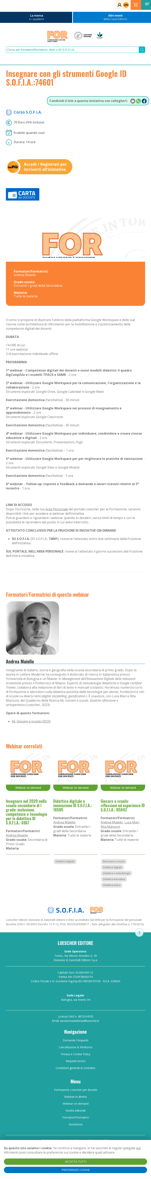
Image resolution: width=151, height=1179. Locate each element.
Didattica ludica (111, 885)
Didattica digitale (65, 861)
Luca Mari (131, 822)
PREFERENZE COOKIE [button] (76, 1170)
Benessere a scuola (114, 861)
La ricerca (36, 17)
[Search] (72, 50)
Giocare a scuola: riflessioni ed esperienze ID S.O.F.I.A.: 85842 (123, 805)
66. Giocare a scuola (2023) (31, 721)
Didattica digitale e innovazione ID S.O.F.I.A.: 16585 (72, 805)
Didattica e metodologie (116, 873)
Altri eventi (115, 17)
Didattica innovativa (114, 879)
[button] (147, 4)
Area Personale (56, 509)
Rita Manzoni (110, 826)
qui (138, 1148)
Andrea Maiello (20, 661)
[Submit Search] (142, 50)
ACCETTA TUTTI (75, 1161)
